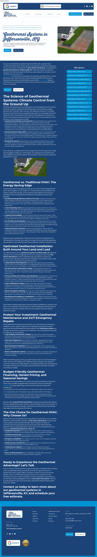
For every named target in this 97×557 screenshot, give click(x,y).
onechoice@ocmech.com (73, 520)
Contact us (43, 80)
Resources (50, 14)
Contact (35, 521)
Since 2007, (7, 76)
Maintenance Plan (54, 511)
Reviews (51, 521)
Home (5, 27)
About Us (35, 518)
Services (27, 14)
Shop (59, 14)
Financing (52, 514)
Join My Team (53, 516)
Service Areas (38, 14)
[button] (28, 14)
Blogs (50, 518)
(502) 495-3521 (69, 518)
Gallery (35, 516)
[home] (10, 14)
